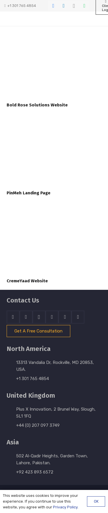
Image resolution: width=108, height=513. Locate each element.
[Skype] (52, 317)
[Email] (77, 317)
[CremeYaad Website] (54, 242)
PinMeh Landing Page (28, 193)
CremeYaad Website (27, 280)
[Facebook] (53, 6)
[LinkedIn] (63, 6)
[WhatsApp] (84, 6)
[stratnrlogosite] (28, 19)
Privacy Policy (65, 507)
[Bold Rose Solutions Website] (54, 66)
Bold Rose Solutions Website (37, 105)
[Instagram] (74, 6)
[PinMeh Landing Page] (54, 154)
